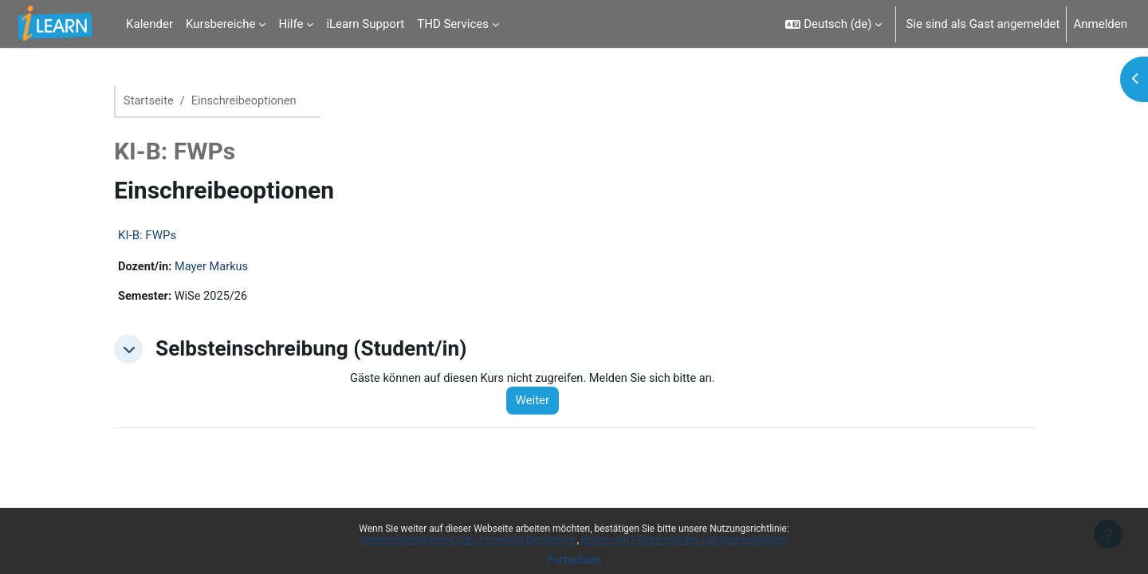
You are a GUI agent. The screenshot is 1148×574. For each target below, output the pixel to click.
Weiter (538, 402)
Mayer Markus (214, 268)
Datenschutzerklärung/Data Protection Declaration (468, 539)
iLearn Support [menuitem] (365, 24)
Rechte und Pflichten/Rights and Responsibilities (684, 539)
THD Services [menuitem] (453, 24)
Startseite (149, 101)
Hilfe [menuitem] (290, 24)
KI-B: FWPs (147, 236)
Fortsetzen (574, 559)
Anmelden (1100, 24)
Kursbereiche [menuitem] (220, 24)
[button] (833, 24)
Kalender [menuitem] (149, 24)
